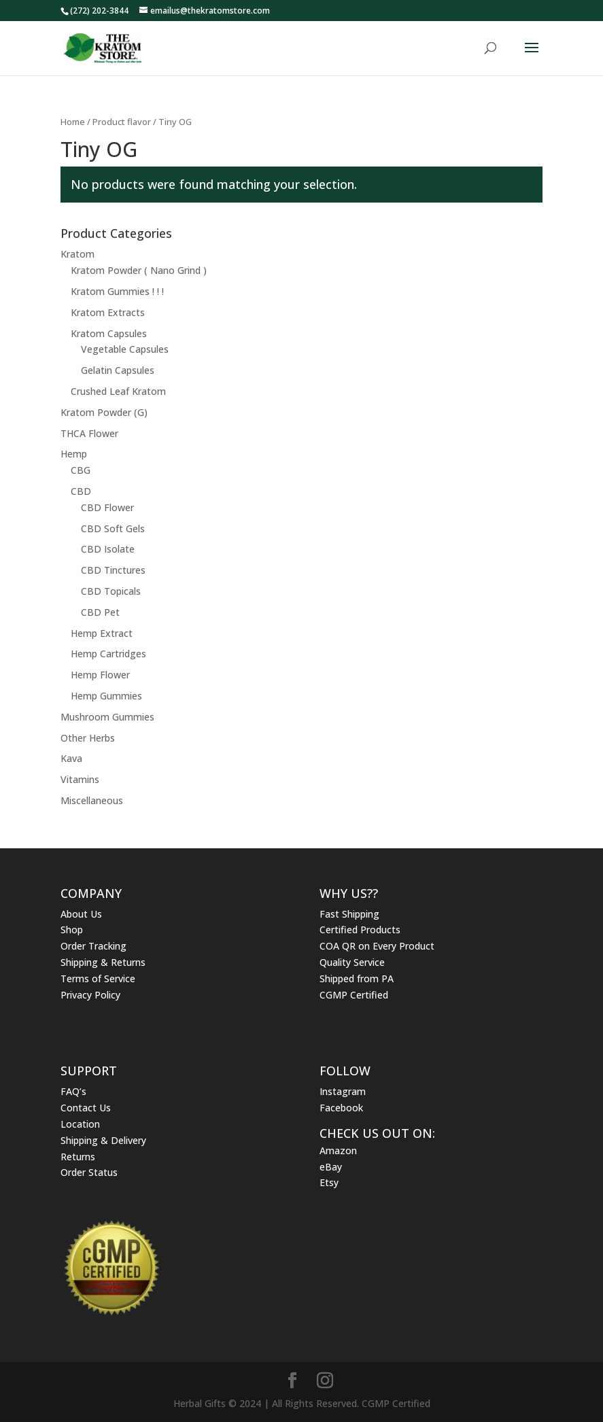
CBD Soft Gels (113, 528)
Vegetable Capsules (125, 349)
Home (73, 122)
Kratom (77, 253)
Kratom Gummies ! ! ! (117, 291)
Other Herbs (88, 737)
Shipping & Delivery (103, 1140)
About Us (81, 913)
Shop (72, 929)
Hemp (74, 453)
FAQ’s (73, 1091)
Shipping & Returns (103, 962)
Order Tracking (93, 945)
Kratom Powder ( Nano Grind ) (139, 270)
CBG (80, 470)
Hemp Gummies (106, 695)
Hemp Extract (102, 633)
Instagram (343, 1091)
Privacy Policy (90, 994)
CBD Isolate (108, 548)
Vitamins (80, 779)
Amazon (338, 1150)
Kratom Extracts (108, 312)
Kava (71, 758)
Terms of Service (98, 978)
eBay (331, 1166)
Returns (78, 1156)
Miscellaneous (92, 800)
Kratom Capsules (109, 333)
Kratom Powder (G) (104, 412)
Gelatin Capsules (117, 370)
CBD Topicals (111, 591)
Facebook (341, 1107)
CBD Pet (100, 612)
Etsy (329, 1182)
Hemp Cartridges (108, 653)
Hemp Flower (100, 674)
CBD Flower (107, 507)
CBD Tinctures (113, 569)
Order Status (89, 1172)
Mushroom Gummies (107, 716)
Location (80, 1123)
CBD (81, 491)
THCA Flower (89, 433)
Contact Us (86, 1107)
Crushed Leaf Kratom (118, 391)
